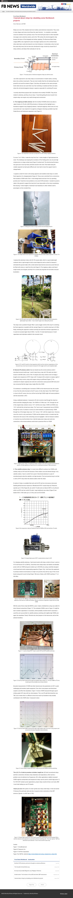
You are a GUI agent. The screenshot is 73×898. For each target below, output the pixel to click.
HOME (3, 11)
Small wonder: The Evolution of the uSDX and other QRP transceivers (30, 874)
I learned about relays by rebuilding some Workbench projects (28, 878)
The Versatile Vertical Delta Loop (22, 867)
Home (42, 884)
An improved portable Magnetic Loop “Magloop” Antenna (27, 870)
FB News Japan (63, 893)
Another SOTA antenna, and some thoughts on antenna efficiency (29, 863)
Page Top (31, 884)
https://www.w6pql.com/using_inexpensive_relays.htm (42, 854)
